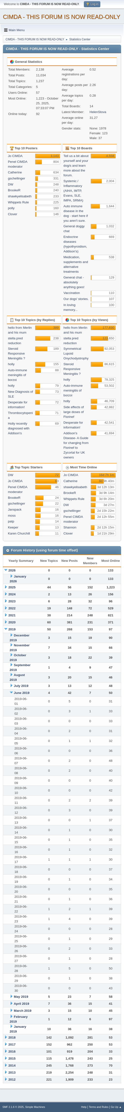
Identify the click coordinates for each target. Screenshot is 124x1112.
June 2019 (21, 693)
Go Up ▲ (116, 1106)
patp (11, 521)
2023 (12, 601)
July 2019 (21, 686)
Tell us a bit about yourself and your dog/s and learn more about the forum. (76, 165)
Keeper (13, 527)
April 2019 (21, 1003)
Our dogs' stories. (76, 299)
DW (10, 184)
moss (12, 515)
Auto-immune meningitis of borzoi (17, 375)
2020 (12, 622)
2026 (12, 570)
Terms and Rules (99, 1106)
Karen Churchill (19, 533)
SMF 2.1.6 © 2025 (13, 1106)
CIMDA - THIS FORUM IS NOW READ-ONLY (61, 17)
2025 (12, 587)
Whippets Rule (18, 202)
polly (11, 208)
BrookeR (14, 190)
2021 (12, 615)
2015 (12, 1058)
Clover (12, 214)
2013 (12, 1072)
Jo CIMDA (15, 156)
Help (84, 1106)
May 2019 (21, 996)
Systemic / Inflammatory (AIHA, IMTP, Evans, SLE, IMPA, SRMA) (73, 190)
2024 (12, 594)
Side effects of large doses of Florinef (74, 412)
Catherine (15, 172)
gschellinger (16, 178)
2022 (12, 608)
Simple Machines (35, 1106)
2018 (12, 1037)
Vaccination (72, 293)
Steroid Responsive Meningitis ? (16, 353)
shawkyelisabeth (20, 196)
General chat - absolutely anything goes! (74, 282)
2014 (12, 1065)
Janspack (15, 509)
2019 (12, 629)
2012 (12, 1079)
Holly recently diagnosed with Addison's (18, 428)
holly (11, 364)
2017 (12, 1044)
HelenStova (98, 112)
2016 (12, 1051)
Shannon (70, 527)
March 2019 (22, 1010)
